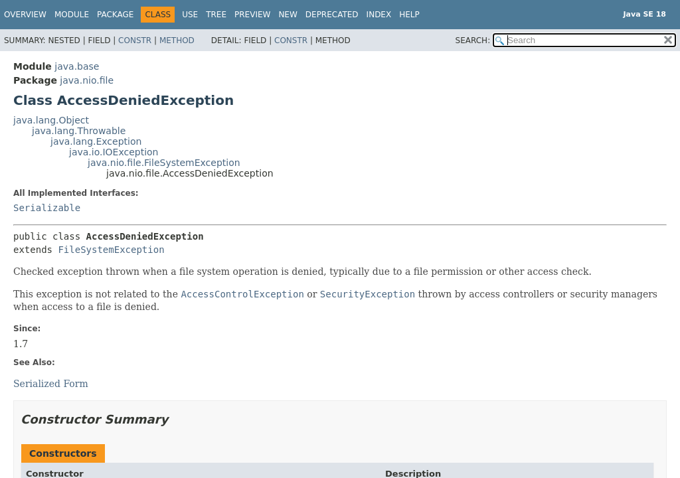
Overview (25, 14)
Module (71, 14)
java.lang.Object (51, 120)
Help (409, 14)
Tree (216, 14)
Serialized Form (50, 383)
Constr (134, 40)
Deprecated (332, 14)
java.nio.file (87, 80)
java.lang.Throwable (79, 130)
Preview (252, 14)
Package (115, 14)
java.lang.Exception (95, 141)
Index (379, 14)
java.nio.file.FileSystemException (164, 162)
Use (190, 14)
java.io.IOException (114, 152)
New (287, 14)
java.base (76, 66)
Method (177, 40)
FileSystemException (111, 249)
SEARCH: (473, 40)
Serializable (46, 207)
